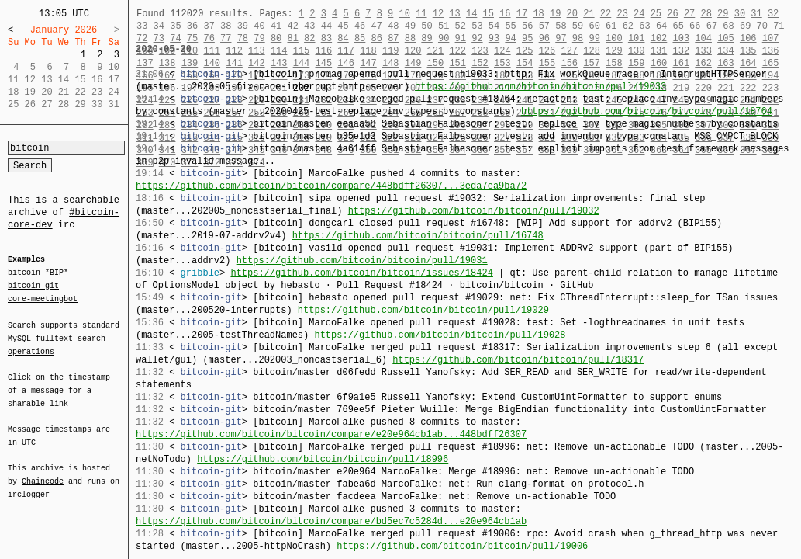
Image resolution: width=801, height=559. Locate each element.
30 (739, 13)
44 (326, 26)
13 (454, 13)
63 (644, 26)
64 (661, 26)
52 (460, 26)
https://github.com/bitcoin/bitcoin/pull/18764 (646, 111)
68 (728, 26)
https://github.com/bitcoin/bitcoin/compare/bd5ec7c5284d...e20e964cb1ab (331, 521)
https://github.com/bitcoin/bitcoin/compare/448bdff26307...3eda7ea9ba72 (331, 186)
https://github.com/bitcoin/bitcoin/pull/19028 (439, 335)
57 (544, 26)
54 (494, 26)
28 (705, 13)
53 (476, 26)
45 (342, 26)
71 (778, 26)
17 (521, 13)
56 (527, 26)
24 (639, 13)
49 (410, 26)
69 (745, 26)
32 (773, 13)
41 (276, 26)
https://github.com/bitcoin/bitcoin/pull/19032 (473, 210)
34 (159, 26)
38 (225, 26)
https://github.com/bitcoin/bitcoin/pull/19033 (540, 86)
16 (504, 13)
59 (577, 26)
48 (393, 26)
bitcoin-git (33, 285)
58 (560, 26)
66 (694, 26)
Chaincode (43, 472)
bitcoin (24, 273)
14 (471, 13)
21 (588, 13)
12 (438, 13)
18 (538, 13)
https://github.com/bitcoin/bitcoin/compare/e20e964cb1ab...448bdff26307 (331, 434)
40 (259, 26)
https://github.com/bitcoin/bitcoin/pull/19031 (362, 260)
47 (376, 26)
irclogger (29, 484)
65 (678, 26)
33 (141, 26)
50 (426, 26)
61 (611, 26)
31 (756, 13)
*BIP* (56, 273)
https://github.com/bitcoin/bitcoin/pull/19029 (423, 310)
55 (510, 26)
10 (404, 13)
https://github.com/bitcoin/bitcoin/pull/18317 (518, 359)
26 (672, 13)
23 (621, 13)
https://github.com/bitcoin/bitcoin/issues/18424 (361, 273)
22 (605, 13)
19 (555, 13)
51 (443, 26)
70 (762, 26)
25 (656, 13)
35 (175, 26)
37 (208, 26)
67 (711, 26)
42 (292, 26)
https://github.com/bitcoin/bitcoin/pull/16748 (418, 235)
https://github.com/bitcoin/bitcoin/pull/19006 (462, 546)
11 (421, 13)
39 (242, 26)
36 (192, 26)
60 (594, 26)
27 (689, 13)
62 (628, 26)
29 (722, 13)
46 (359, 26)
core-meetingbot (43, 298)
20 (572, 13)
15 (488, 13)
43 (309, 26)
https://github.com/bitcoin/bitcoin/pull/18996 (322, 459)
